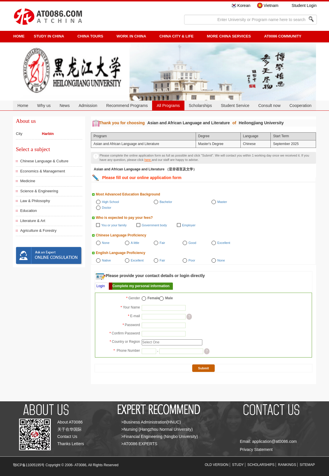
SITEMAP (307, 465)
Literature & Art (32, 221)
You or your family (114, 225)
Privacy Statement (256, 449)
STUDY (238, 465)
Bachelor (166, 202)
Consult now (269, 105)
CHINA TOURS (90, 36)
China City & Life (176, 36)
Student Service (235, 105)
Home (22, 105)
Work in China (131, 36)
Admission (87, 105)
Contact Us (67, 436)
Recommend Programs (127, 105)
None (105, 242)
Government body (154, 225)
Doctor (106, 207)
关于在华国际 (69, 429)
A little (135, 242)
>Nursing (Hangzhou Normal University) (157, 429)
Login (100, 286)
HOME (19, 36)
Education (28, 210)
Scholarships (200, 105)
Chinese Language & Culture (44, 161)
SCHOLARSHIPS (260, 465)
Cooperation (300, 105)
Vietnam (270, 5)
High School (110, 202)
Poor (191, 260)
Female (153, 298)
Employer (188, 225)
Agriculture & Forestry (38, 230)
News (64, 105)
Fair (162, 242)
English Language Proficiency (120, 253)
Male (169, 298)
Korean (243, 5)
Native (106, 260)
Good (192, 242)
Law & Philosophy (35, 201)
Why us (44, 105)
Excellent (223, 242)
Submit (203, 368)
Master (222, 202)
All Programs (168, 105)
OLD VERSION (217, 465)
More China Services (229, 36)
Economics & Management (42, 171)
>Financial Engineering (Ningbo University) (159, 436)
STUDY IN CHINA (49, 36)
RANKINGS (287, 465)
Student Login (304, 5)
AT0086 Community (282, 36)
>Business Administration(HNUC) (151, 422)
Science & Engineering (39, 191)
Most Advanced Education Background (128, 194)
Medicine (27, 181)
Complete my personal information (140, 286)
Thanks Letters (70, 443)
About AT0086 (70, 422)
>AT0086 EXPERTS (139, 443)
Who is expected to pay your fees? (124, 218)
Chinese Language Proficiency (121, 235)
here (148, 159)
